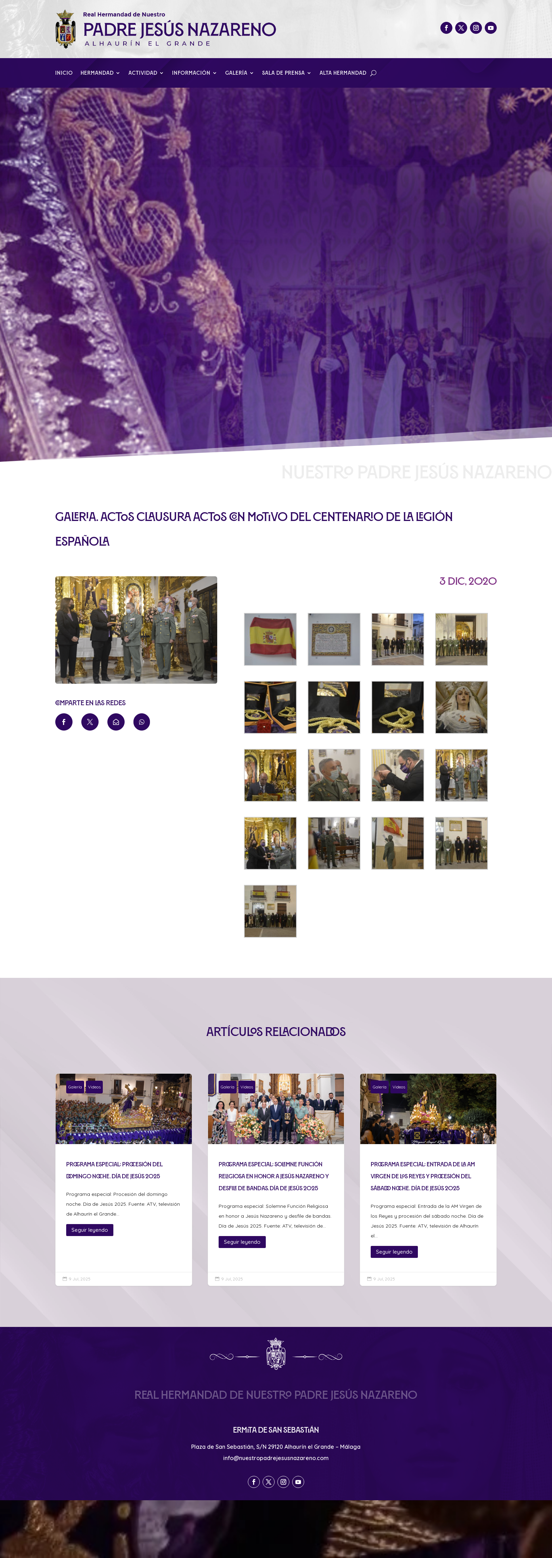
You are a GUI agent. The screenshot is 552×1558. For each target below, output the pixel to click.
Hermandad (97, 73)
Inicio (64, 73)
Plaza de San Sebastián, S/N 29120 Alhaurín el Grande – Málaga (275, 1446)
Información (191, 73)
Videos (94, 1087)
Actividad (142, 73)
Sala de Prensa (283, 73)
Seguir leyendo (89, 1230)
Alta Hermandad (343, 73)
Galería (236, 73)
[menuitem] (64, 722)
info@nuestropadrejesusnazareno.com (276, 1457)
